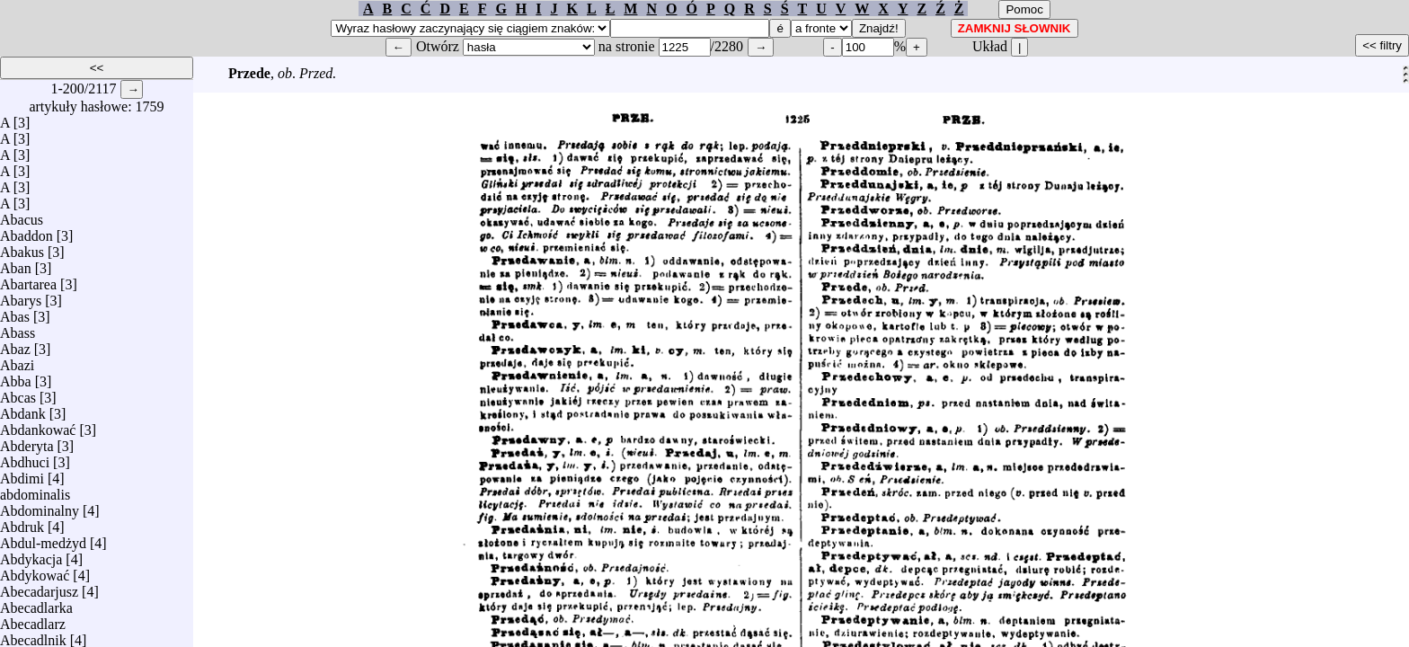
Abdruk (22, 522)
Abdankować (37, 425)
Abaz (15, 344)
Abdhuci (24, 457)
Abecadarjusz (39, 587)
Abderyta (27, 441)
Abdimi (22, 474)
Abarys (20, 296)
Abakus (22, 247)
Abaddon (26, 231)
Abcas (18, 393)
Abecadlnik (33, 635)
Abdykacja (31, 555)
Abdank (23, 409)
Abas (15, 312)
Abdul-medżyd (43, 538)
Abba (15, 377)
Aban (15, 263)
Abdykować (34, 571)
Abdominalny (39, 506)
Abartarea (28, 280)
